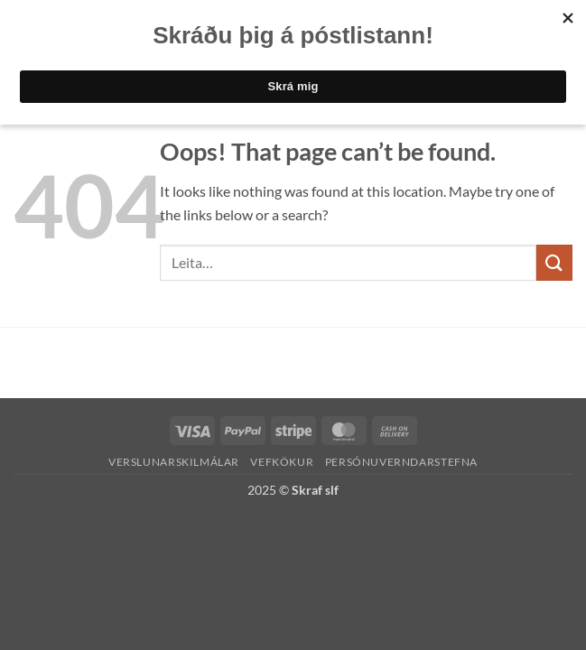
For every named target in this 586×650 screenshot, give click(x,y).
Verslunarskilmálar (173, 462)
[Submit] (554, 262)
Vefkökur (281, 462)
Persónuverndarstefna (401, 462)
